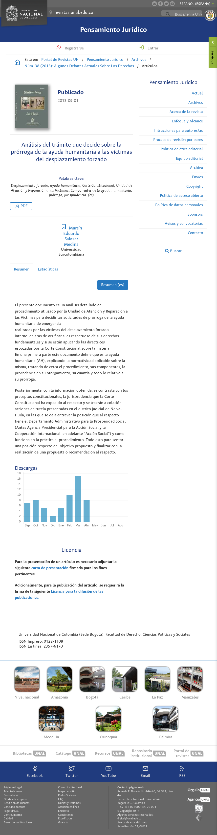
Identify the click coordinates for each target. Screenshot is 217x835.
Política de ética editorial (182, 149)
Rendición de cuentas (16, 803)
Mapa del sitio (66, 791)
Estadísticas (48, 269)
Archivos (138, 60)
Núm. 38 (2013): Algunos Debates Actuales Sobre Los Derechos (79, 66)
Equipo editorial (189, 159)
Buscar (173, 251)
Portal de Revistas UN (60, 60)
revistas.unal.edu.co (73, 12)
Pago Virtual (11, 811)
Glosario (63, 822)
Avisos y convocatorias (184, 224)
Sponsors (195, 214)
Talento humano (13, 791)
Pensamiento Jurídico (113, 30)
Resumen (21, 269)
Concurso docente (14, 807)
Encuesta (63, 811)
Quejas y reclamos (69, 803)
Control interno (13, 814)
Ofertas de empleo (15, 799)
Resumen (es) (112, 285)
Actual (197, 93)
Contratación (11, 795)
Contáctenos (65, 814)
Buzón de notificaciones (18, 822)
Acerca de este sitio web (132, 822)
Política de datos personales (179, 205)
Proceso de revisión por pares (178, 140)
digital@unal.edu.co (129, 818)
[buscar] (193, 14)
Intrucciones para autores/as (178, 131)
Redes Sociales (67, 795)
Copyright (194, 186)
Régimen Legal (13, 787)
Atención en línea (68, 807)
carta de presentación (49, 568)
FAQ (60, 799)
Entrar (152, 48)
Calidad (8, 818)
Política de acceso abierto (181, 196)
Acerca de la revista (186, 112)
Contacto (195, 233)
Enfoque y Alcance (187, 121)
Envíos (197, 177)
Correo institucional (70, 787)
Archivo (196, 168)
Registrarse (74, 48)
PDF (24, 206)
